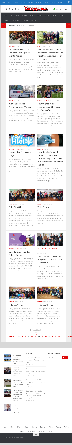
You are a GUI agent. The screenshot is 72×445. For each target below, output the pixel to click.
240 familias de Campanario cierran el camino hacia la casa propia (18, 372)
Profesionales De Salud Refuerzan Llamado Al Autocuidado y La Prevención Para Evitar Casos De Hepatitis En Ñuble (50, 158)
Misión (10, 2)
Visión (16, 2)
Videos (46, 2)
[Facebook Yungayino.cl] (56, 438)
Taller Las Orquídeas (17, 305)
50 (55, 336)
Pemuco (6, 20)
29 (35, 336)
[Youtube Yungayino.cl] (63, 438)
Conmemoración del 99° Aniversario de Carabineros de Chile (35, 382)
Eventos (30, 2)
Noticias (23, 2)
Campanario (15, 20)
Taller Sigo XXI (15, 207)
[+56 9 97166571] (67, 438)
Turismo (60, 2)
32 (46, 336)
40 (52, 336)
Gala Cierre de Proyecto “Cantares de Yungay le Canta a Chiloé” (18, 359)
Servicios (18, 249)
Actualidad (40, 249)
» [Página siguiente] (65, 336)
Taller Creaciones (45, 207)
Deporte (38, 2)
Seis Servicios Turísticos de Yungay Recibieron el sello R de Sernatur (49, 259)
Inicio (4, 2)
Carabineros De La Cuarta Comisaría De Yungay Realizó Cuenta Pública (21, 52)
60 (59, 336)
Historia (33, 20)
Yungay (53, 2)
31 (42, 336)
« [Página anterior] (16, 336)
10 (22, 336)
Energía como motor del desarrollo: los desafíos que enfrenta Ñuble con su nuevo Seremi (17, 411)
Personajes (25, 20)
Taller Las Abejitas (45, 305)
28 (32, 336)
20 (25, 336)
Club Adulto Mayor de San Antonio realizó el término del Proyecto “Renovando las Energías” (35, 394)
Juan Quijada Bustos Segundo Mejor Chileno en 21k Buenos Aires (49, 106)
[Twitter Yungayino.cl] (60, 438)
